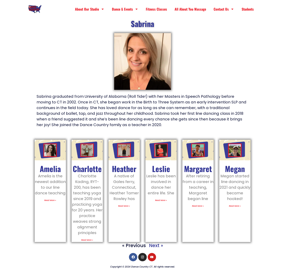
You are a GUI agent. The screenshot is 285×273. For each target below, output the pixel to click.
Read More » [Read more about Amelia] (50, 200)
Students (248, 9)
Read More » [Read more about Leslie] (161, 200)
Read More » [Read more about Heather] (124, 206)
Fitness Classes (156, 9)
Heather (124, 168)
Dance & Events (125, 9)
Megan (235, 168)
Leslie (161, 168)
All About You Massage (190, 9)
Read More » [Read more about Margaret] (198, 206)
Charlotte (87, 168)
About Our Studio (89, 9)
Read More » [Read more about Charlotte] (87, 240)
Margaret (198, 168)
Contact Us (224, 9)
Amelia (50, 168)
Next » (156, 245)
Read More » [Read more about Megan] (235, 206)
